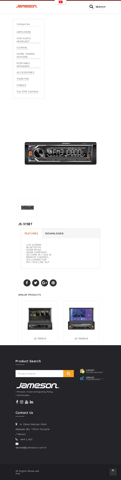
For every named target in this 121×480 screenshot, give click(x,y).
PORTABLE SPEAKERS (23, 65)
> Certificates (22, 395)
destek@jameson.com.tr (31, 447)
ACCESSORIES (25, 72)
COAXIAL (22, 47)
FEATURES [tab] (31, 233)
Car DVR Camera (27, 91)
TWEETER (23, 78)
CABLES (21, 85)
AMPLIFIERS (24, 32)
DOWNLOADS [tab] (54, 233)
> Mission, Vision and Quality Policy (34, 392)
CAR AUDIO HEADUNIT (24, 40)
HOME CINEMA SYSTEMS (26, 55)
